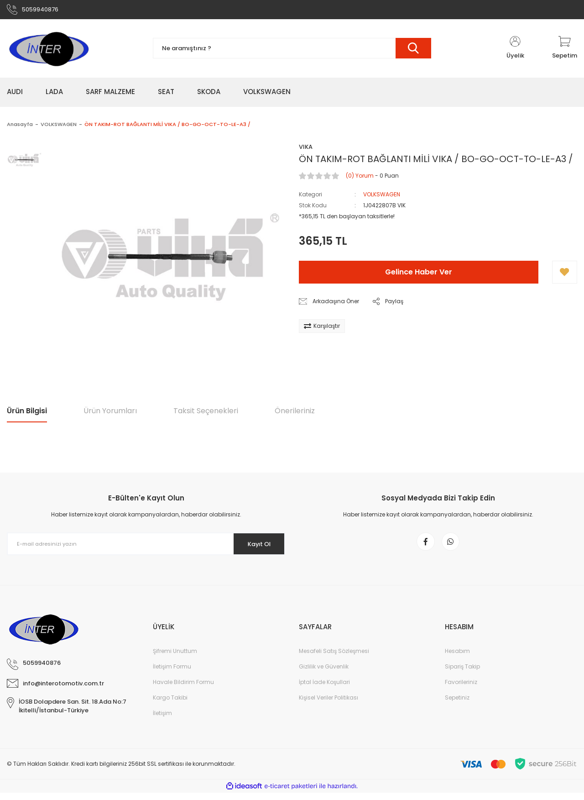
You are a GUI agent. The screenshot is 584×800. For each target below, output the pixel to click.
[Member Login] (515, 51)
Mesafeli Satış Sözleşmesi (334, 658)
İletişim (162, 720)
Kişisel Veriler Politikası (328, 705)
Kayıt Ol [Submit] (255, 546)
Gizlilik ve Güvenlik (324, 674)
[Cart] (564, 51)
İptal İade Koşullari (324, 689)
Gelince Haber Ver (418, 275)
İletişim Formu (172, 674)
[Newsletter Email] (146, 547)
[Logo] (48, 51)
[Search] (292, 51)
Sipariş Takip (462, 674)
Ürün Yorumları (110, 413)
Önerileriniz (295, 413)
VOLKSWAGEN (381, 197)
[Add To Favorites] (564, 275)
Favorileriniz (461, 689)
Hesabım (457, 658)
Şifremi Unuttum (175, 658)
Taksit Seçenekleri (205, 413)
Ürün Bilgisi (27, 413)
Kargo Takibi (170, 705)
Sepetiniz (457, 705)
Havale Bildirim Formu (183, 689)
